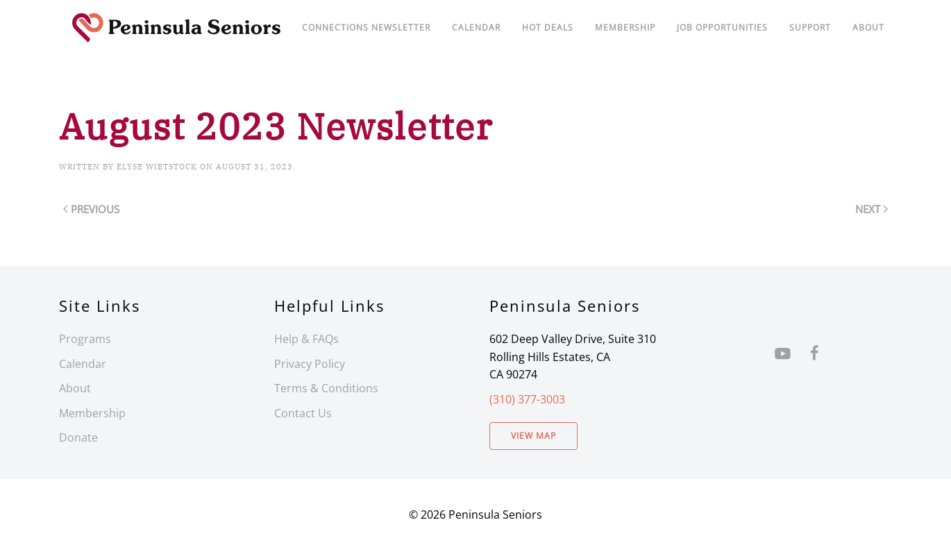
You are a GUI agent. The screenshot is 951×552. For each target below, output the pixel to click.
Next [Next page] (871, 209)
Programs (85, 338)
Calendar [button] (476, 27)
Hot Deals (547, 27)
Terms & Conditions (326, 388)
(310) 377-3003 (527, 399)
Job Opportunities (722, 27)
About (868, 27)
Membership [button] (625, 27)
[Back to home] (176, 28)
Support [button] (810, 27)
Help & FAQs (306, 338)
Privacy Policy (309, 363)
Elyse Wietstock (157, 167)
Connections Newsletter (366, 27)
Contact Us (303, 413)
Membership (92, 413)
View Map (533, 436)
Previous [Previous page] (91, 209)
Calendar (82, 363)
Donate (78, 437)
